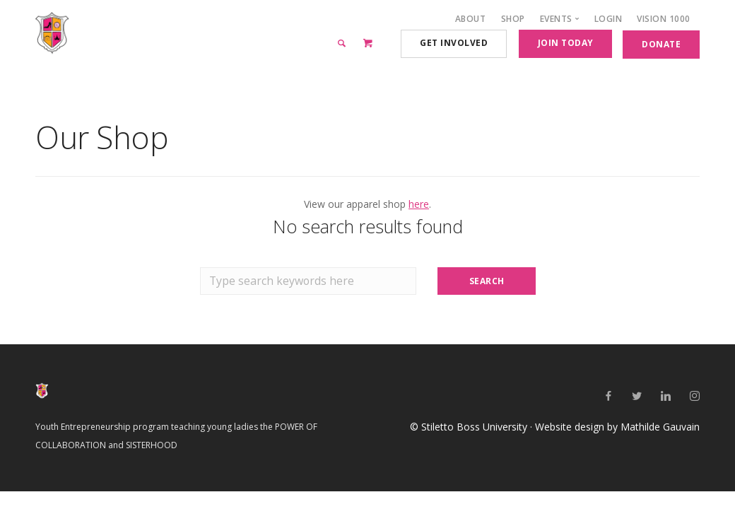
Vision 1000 (663, 19)
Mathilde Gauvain (660, 426)
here (418, 204)
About (470, 19)
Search (487, 281)
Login (608, 19)
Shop (513, 19)
